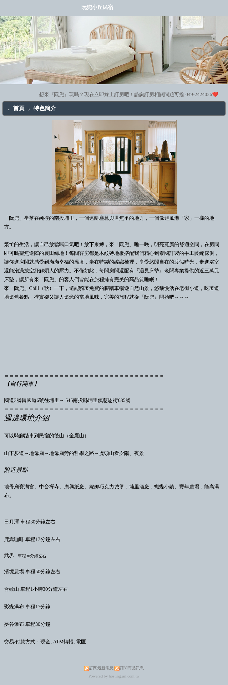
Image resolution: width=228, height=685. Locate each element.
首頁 (18, 108)
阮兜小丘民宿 (97, 7)
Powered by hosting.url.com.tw (114, 676)
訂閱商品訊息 (131, 668)
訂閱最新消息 (101, 668)
